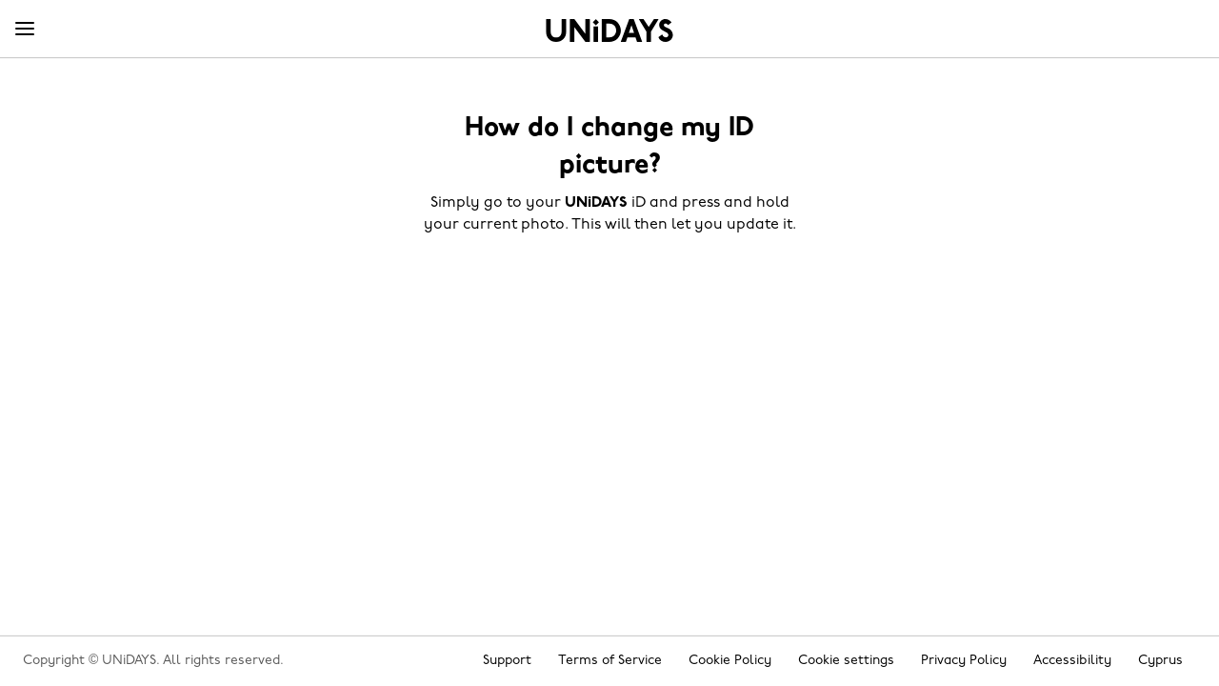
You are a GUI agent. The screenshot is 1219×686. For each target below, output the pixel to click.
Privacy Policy (964, 661)
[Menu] (24, 29)
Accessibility (1072, 661)
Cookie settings (846, 661)
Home (609, 30)
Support (507, 661)
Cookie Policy (730, 661)
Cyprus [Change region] (1160, 661)
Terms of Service (610, 661)
